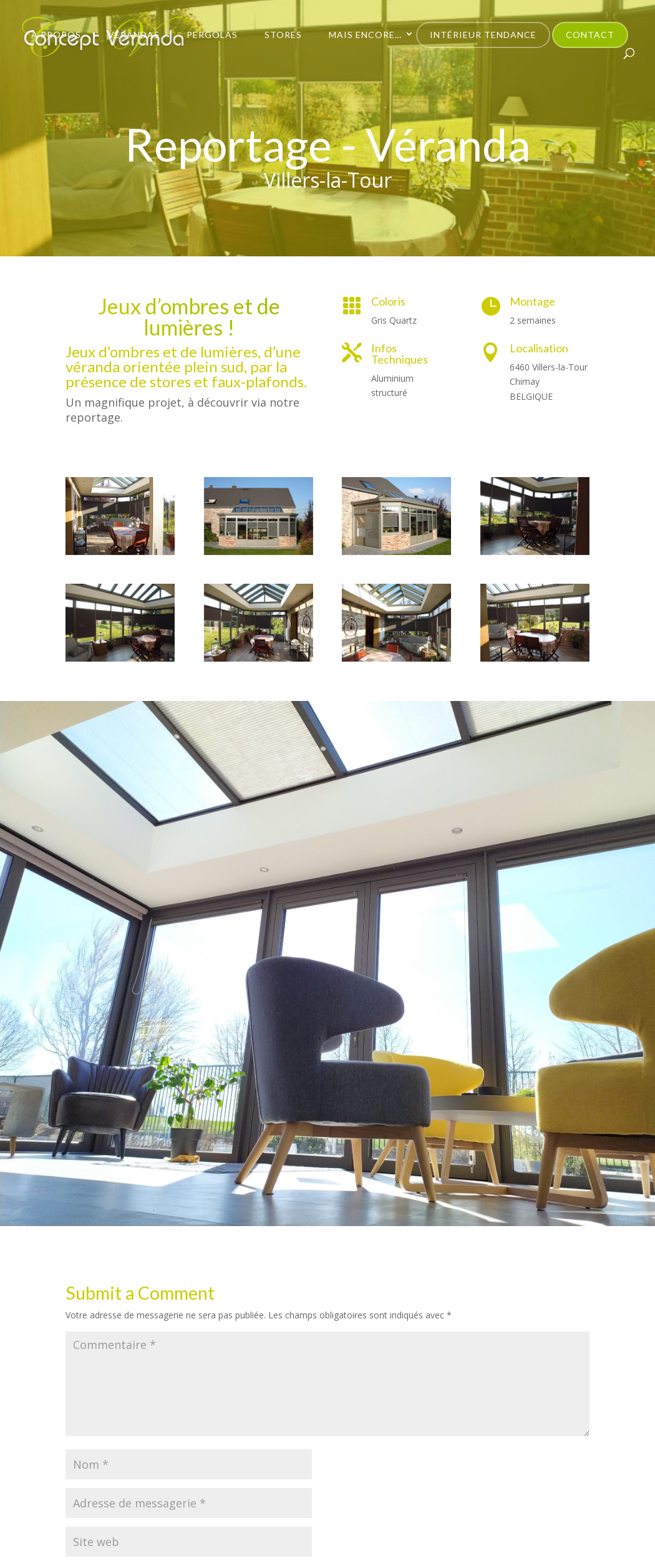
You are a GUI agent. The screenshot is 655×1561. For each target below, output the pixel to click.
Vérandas (134, 34)
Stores (283, 34)
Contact (590, 34)
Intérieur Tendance (483, 34)
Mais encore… (365, 34)
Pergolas (212, 34)
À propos (56, 34)
